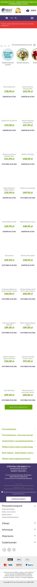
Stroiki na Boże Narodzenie (10, 517)
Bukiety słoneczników (9, 512)
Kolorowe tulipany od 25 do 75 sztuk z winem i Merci (9, 290)
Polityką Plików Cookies (24, 574)
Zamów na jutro (9, 97)
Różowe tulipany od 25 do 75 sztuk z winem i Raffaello (27, 290)
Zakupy (19, 523)
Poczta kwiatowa (18, 429)
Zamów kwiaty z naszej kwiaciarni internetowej (18, 441)
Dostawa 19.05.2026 (9, 164)
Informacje (19, 529)
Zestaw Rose (9, 255)
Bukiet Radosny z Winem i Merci (9, 189)
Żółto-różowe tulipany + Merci (27, 324)
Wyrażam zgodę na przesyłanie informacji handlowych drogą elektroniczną (19, 493)
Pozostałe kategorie (19, 505)
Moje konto (19, 536)
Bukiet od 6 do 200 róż (9, 120)
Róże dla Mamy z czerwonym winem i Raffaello (27, 391)
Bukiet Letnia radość (28, 255)
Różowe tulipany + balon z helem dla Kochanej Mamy (9, 357)
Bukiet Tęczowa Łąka (27, 188)
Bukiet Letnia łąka (28, 154)
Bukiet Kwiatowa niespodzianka (28, 121)
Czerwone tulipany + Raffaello (9, 324)
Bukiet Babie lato (9, 87)
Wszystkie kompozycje (18, 407)
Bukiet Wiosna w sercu (27, 222)
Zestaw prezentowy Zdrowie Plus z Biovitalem (9, 155)
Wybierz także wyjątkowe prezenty (18, 459)
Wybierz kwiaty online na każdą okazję (18, 447)
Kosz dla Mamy (9, 390)
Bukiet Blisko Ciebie (9, 222)
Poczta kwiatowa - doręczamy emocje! (18, 435)
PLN (11, 18)
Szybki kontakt (19, 542)
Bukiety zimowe (7, 514)
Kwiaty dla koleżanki (8, 509)
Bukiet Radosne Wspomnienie (27, 88)
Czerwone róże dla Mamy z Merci (28, 357)
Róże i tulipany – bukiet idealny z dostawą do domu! (18, 453)
